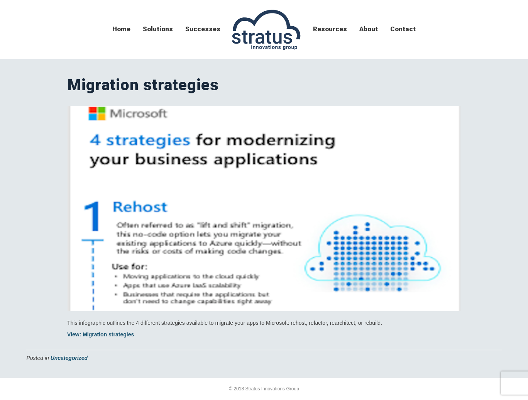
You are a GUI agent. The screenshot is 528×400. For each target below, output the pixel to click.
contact (403, 29)
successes (202, 29)
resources (330, 29)
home (121, 29)
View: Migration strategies (100, 334)
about (368, 29)
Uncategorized (69, 358)
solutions (158, 29)
